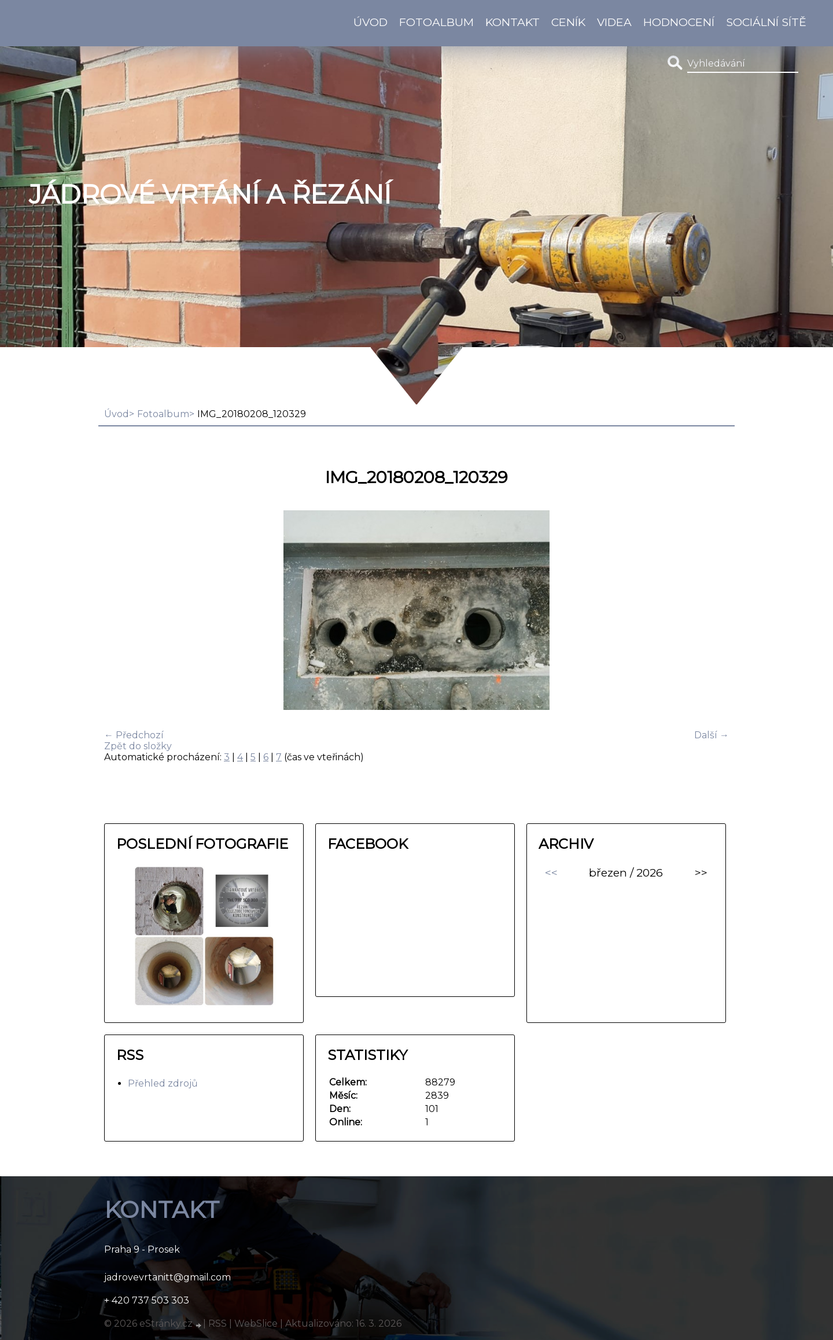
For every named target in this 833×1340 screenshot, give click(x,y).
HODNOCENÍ (678, 22)
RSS (217, 1323)
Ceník (568, 22)
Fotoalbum (436, 22)
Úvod (370, 22)
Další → (711, 735)
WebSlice (256, 1323)
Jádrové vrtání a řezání (210, 194)
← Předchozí (134, 735)
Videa (614, 22)
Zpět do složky (138, 746)
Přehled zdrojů (163, 1083)
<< (551, 872)
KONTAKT (512, 22)
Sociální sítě (766, 22)
